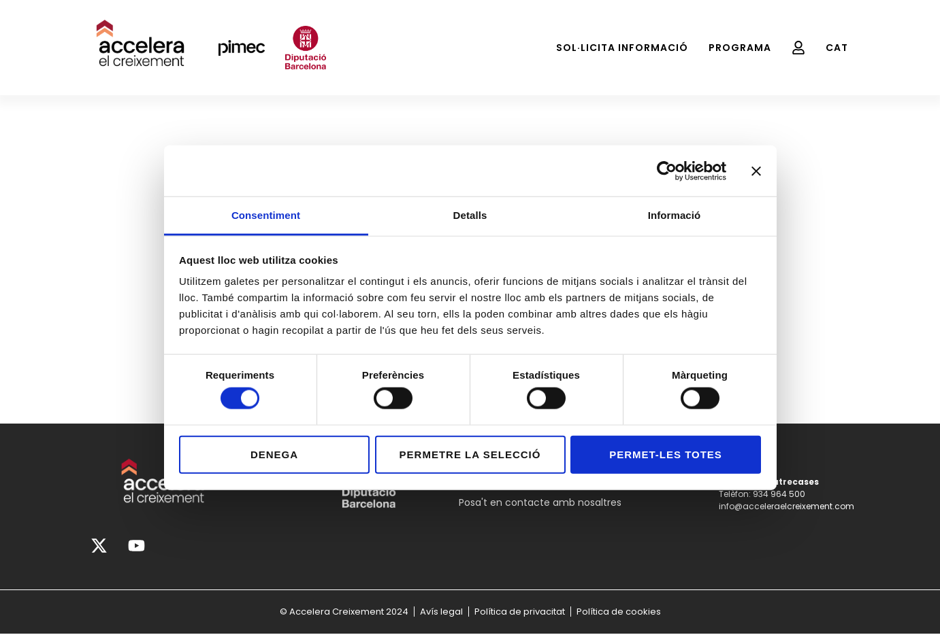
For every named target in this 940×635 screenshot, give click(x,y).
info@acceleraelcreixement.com (786, 506)
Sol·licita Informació (622, 47)
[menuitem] (836, 47)
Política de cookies (619, 612)
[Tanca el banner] (756, 170)
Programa (740, 47)
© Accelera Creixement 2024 (344, 612)
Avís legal (441, 612)
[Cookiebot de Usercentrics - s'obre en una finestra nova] (666, 170)
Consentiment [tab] (265, 215)
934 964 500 (779, 494)
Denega (274, 454)
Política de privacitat (519, 612)
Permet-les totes (665, 454)
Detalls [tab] (470, 215)
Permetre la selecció (470, 454)
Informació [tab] (674, 215)
